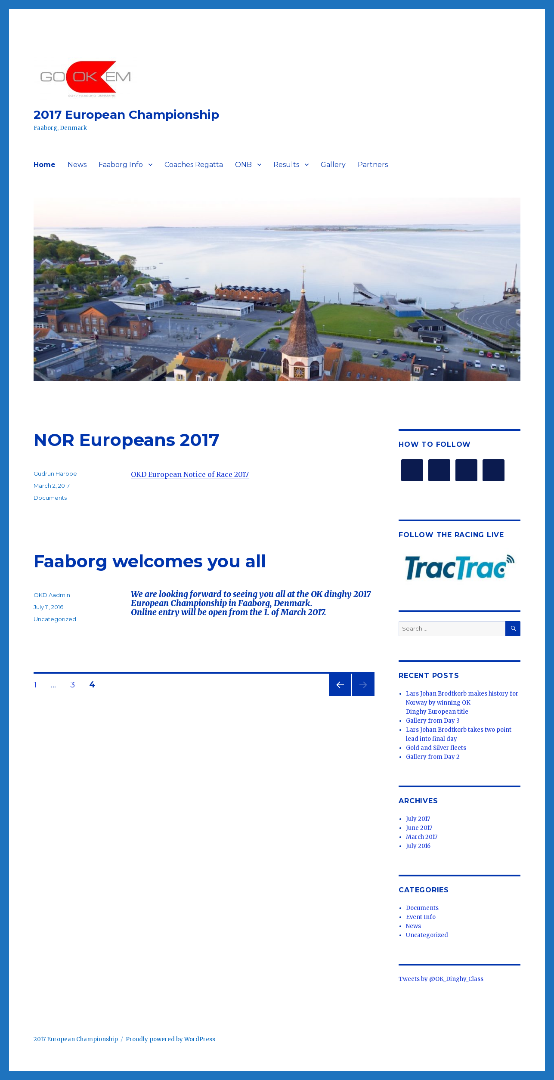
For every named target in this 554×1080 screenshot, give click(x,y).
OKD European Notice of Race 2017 (190, 474)
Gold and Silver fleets (436, 748)
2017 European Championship (126, 114)
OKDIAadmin (52, 594)
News (77, 165)
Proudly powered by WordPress (170, 1039)
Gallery (333, 165)
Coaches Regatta (193, 165)
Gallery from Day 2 (433, 757)
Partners (373, 165)
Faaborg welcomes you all (150, 561)
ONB (243, 165)
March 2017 (421, 837)
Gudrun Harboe (55, 473)
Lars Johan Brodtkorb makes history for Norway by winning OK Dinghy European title (462, 702)
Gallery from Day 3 (433, 720)
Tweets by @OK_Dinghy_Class (441, 979)
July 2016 (418, 846)
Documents (50, 497)
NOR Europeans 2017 (127, 439)
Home (45, 165)
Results (286, 165)
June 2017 (419, 828)
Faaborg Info (121, 165)
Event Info (421, 917)
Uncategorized (55, 619)
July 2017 (418, 819)
